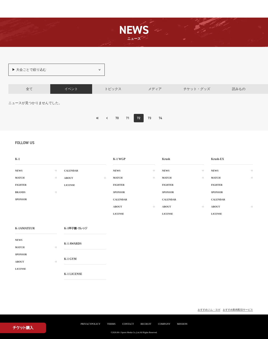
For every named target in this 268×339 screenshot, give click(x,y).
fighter (21, 184)
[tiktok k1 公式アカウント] (71, 143)
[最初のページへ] (106, 118)
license (69, 184)
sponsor (21, 199)
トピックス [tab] (113, 89)
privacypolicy (90, 323)
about (68, 177)
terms (111, 323)
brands (20, 192)
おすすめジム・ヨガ (209, 308)
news (18, 170)
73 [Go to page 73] (149, 118)
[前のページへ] (97, 118)
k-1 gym (70, 257)
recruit (145, 323)
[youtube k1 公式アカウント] (89, 143)
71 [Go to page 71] (127, 118)
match (19, 177)
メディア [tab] (155, 89)
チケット (23, 328)
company (164, 323)
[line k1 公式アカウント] (80, 143)
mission (182, 323)
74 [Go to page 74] (160, 118)
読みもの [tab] (238, 89)
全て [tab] (29, 89)
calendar (71, 170)
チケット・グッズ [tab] (196, 89)
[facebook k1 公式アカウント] (62, 143)
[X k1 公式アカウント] (43, 143)
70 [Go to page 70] (117, 118)
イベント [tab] (71, 89)
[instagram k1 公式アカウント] (53, 143)
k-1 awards (73, 242)
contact (128, 323)
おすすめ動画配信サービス (238, 308)
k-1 (76, 227)
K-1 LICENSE (73, 273)
